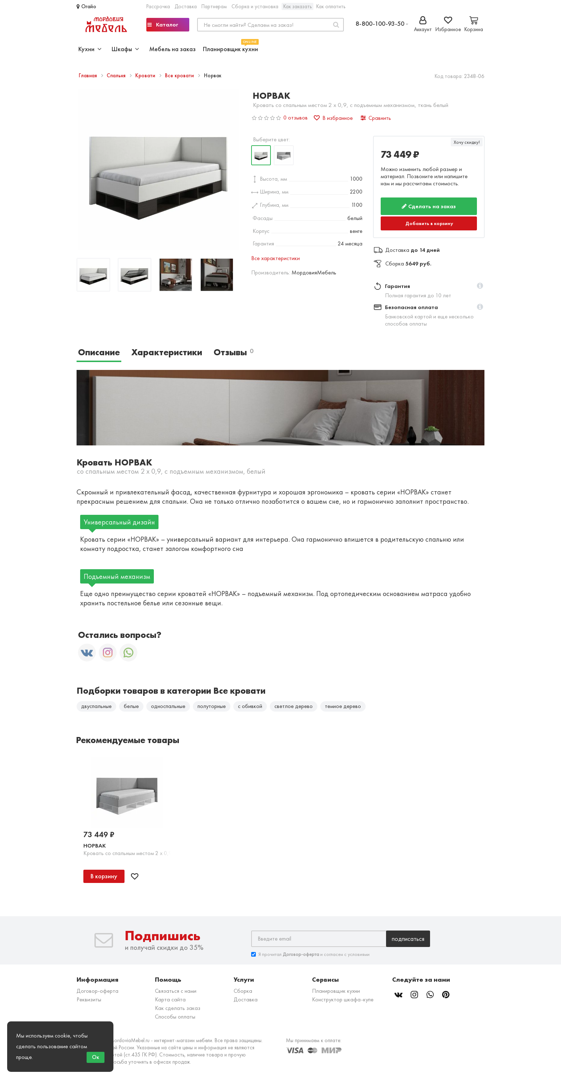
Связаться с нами (175, 991)
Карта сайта (170, 1000)
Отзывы (233, 352)
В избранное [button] (333, 118)
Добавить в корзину (429, 223)
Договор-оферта (97, 991)
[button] (480, 286)
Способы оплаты (175, 1017)
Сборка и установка (254, 6)
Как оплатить (330, 6)
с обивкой (250, 706)
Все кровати (180, 75)
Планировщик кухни (230, 48)
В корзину (104, 876)
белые (131, 706)
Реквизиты (89, 1000)
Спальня (117, 75)
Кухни (90, 49)
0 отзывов (295, 117)
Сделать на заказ (429, 206)
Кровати (146, 75)
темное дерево (343, 706)
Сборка (243, 991)
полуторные (211, 706)
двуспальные (96, 706)
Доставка (186, 6)
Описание (99, 352)
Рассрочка (158, 6)
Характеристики (166, 352)
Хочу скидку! (467, 142)
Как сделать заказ (177, 1008)
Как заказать (297, 6)
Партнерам (214, 6)
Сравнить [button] (376, 118)
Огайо (86, 6)
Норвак (94, 846)
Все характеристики (275, 258)
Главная (88, 75)
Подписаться (408, 939)
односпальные (168, 706)
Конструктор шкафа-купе (343, 1000)
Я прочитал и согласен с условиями (310, 954)
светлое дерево (293, 706)
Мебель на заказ (172, 49)
